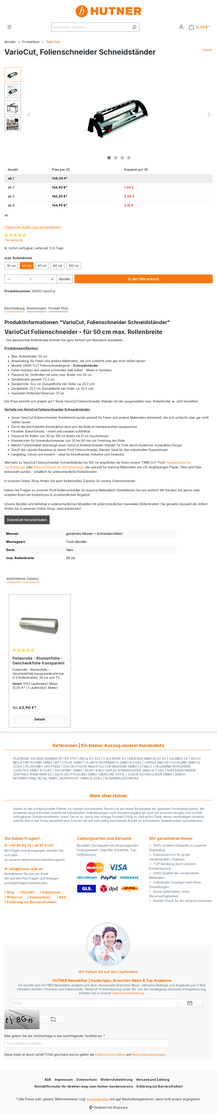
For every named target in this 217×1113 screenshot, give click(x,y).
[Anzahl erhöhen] (52, 279)
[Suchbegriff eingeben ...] (90, 27)
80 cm (57, 265)
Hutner (208, 50)
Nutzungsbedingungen (148, 1054)
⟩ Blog (9, 892)
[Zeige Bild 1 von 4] (109, 158)
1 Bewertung (13, 240)
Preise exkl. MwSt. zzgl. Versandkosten (32, 227)
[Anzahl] (30, 279)
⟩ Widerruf (13, 897)
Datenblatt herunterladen (27, 520)
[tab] (14, 308)
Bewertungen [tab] (36, 308)
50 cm (26, 265)
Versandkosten (98, 1099)
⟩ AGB (61, 897)
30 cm (11, 265)
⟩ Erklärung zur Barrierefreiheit (30, 902)
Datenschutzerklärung (128, 993)
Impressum (64, 1079)
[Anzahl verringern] (9, 279)
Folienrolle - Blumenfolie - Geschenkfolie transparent (39, 660)
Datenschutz (86, 1079)
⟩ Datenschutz (38, 897)
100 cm (74, 265)
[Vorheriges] (28, 115)
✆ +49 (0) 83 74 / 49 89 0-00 (28, 845)
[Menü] (9, 27)
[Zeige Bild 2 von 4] (115, 158)
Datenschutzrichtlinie (110, 1054)
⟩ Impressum (50, 892)
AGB (47, 1079)
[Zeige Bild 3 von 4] (122, 158)
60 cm (42, 265)
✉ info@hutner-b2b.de (23, 869)
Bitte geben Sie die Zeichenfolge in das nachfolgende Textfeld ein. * (54, 1036)
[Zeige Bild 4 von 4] (129, 158)
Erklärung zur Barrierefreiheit (159, 1086)
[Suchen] (134, 27)
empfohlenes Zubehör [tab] (23, 578)
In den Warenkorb (143, 279)
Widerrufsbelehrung (116, 1079)
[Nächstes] (209, 115)
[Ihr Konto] (181, 27)
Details (39, 719)
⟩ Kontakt (26, 892)
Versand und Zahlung (152, 1079)
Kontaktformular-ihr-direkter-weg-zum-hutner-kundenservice (83, 1086)
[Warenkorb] (199, 27)
